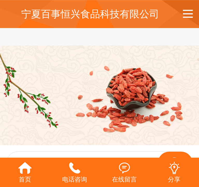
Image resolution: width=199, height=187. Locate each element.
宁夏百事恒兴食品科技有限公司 (90, 13)
